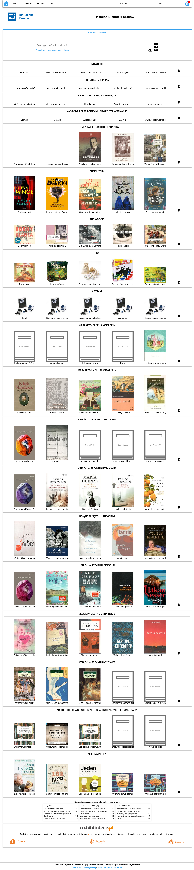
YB (143, 3)
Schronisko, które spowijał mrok (126, 814)
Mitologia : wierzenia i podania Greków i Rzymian (60, 811)
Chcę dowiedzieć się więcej (84, 867)
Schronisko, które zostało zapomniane (92, 818)
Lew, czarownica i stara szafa (53, 809)
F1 (170, 3)
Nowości (16, 3)
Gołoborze (119, 818)
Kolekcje (65, 50)
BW (137, 3)
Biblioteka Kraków (97, 32)
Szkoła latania (48, 816)
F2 (177, 3)
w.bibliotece (83, 834)
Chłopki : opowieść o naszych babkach (92, 809)
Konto (51, 3)
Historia (29, 3)
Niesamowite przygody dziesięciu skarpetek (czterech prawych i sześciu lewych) (70, 814)
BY (149, 3)
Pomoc (40, 3)
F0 (165, 3)
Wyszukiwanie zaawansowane (48, 50)
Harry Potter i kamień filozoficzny (54, 818)
